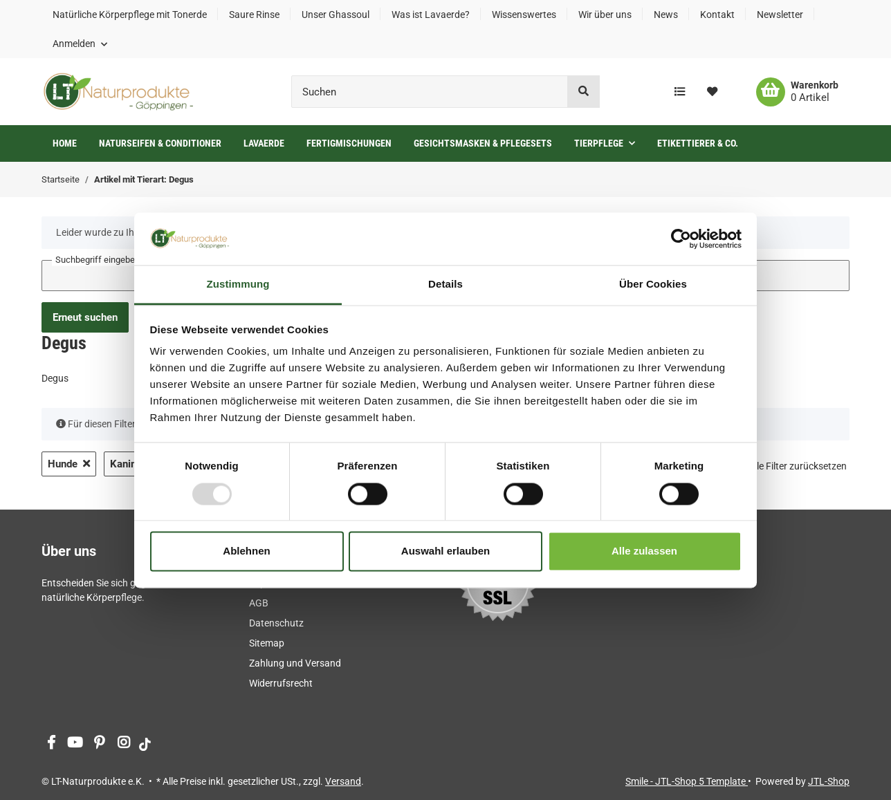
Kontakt (717, 14)
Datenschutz (276, 623)
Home (65, 143)
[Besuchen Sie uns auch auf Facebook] (51, 743)
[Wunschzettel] (712, 92)
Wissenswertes (524, 14)
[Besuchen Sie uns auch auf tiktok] (144, 743)
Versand (343, 781)
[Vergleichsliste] (679, 92)
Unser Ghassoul (335, 14)
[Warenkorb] (797, 91)
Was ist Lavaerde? (431, 14)
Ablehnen (246, 551)
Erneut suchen (85, 317)
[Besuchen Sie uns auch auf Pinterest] (99, 743)
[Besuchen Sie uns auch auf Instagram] (123, 743)
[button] (80, 43)
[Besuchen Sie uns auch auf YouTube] (75, 743)
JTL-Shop (828, 781)
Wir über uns (605, 14)
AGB (258, 602)
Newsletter (780, 14)
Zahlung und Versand (295, 663)
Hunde (69, 464)
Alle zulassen (644, 551)
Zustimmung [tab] (238, 284)
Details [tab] (445, 284)
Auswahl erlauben (445, 551)
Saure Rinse (254, 14)
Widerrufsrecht (281, 683)
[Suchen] (429, 91)
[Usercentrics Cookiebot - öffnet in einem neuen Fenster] (681, 238)
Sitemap (266, 643)
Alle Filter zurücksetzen (797, 466)
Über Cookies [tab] (653, 284)
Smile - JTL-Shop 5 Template (686, 781)
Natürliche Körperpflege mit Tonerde (130, 14)
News (666, 14)
